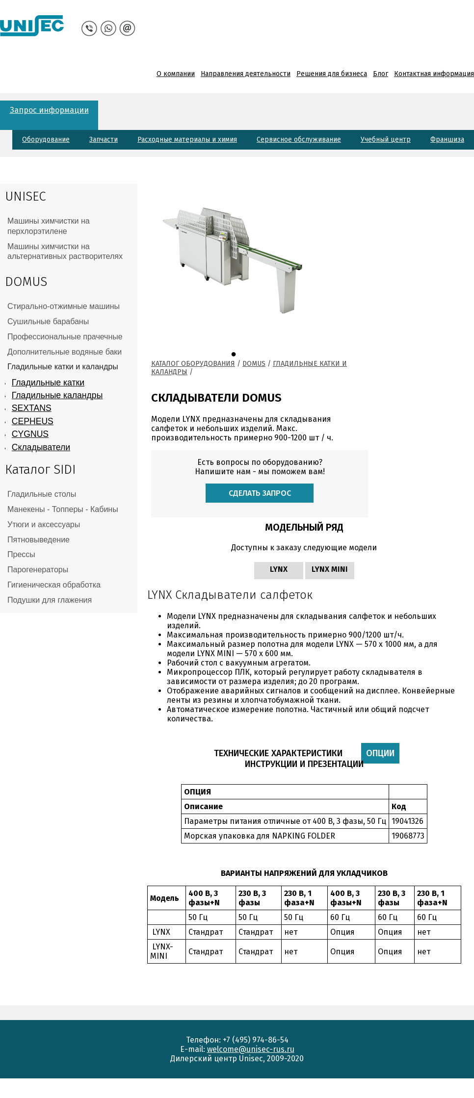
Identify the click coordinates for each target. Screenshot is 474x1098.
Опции (382, 753)
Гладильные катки (48, 382)
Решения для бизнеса (331, 74)
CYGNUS (30, 434)
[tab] (68, 226)
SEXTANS (32, 408)
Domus (253, 363)
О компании (176, 74)
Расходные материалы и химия (187, 139)
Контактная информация (434, 74)
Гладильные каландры (57, 395)
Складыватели (41, 447)
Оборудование (46, 139)
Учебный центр (386, 139)
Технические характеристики (278, 753)
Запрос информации (49, 110)
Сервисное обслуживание (299, 139)
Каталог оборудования (193, 363)
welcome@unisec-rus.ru (250, 1049)
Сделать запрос (260, 493)
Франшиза (447, 139)
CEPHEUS (32, 421)
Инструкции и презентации (304, 764)
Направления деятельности (245, 74)
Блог (380, 74)
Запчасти (103, 139)
